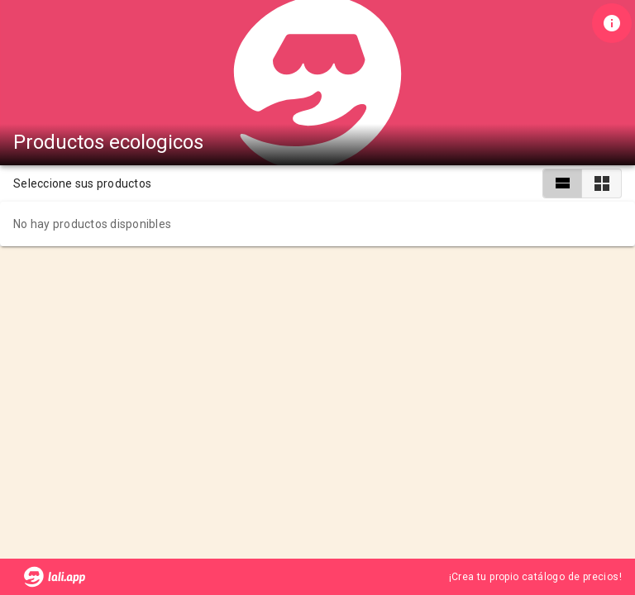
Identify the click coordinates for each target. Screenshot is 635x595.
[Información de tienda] (612, 23)
